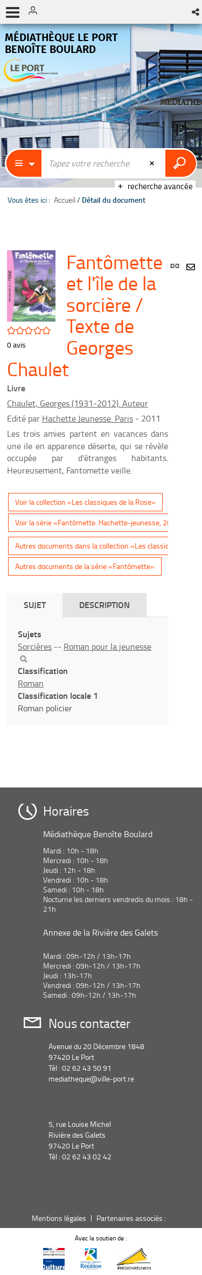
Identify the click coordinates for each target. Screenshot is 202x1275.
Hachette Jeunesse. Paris (87, 418)
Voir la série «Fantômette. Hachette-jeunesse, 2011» (99, 522)
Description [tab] (104, 604)
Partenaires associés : (132, 1218)
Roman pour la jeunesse (107, 646)
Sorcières (35, 646)
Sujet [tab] (35, 604)
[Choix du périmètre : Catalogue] (24, 163)
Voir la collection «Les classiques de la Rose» (85, 502)
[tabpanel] (87, 671)
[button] (196, 12)
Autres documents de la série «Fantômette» (85, 566)
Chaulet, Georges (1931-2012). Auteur (77, 403)
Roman (31, 683)
